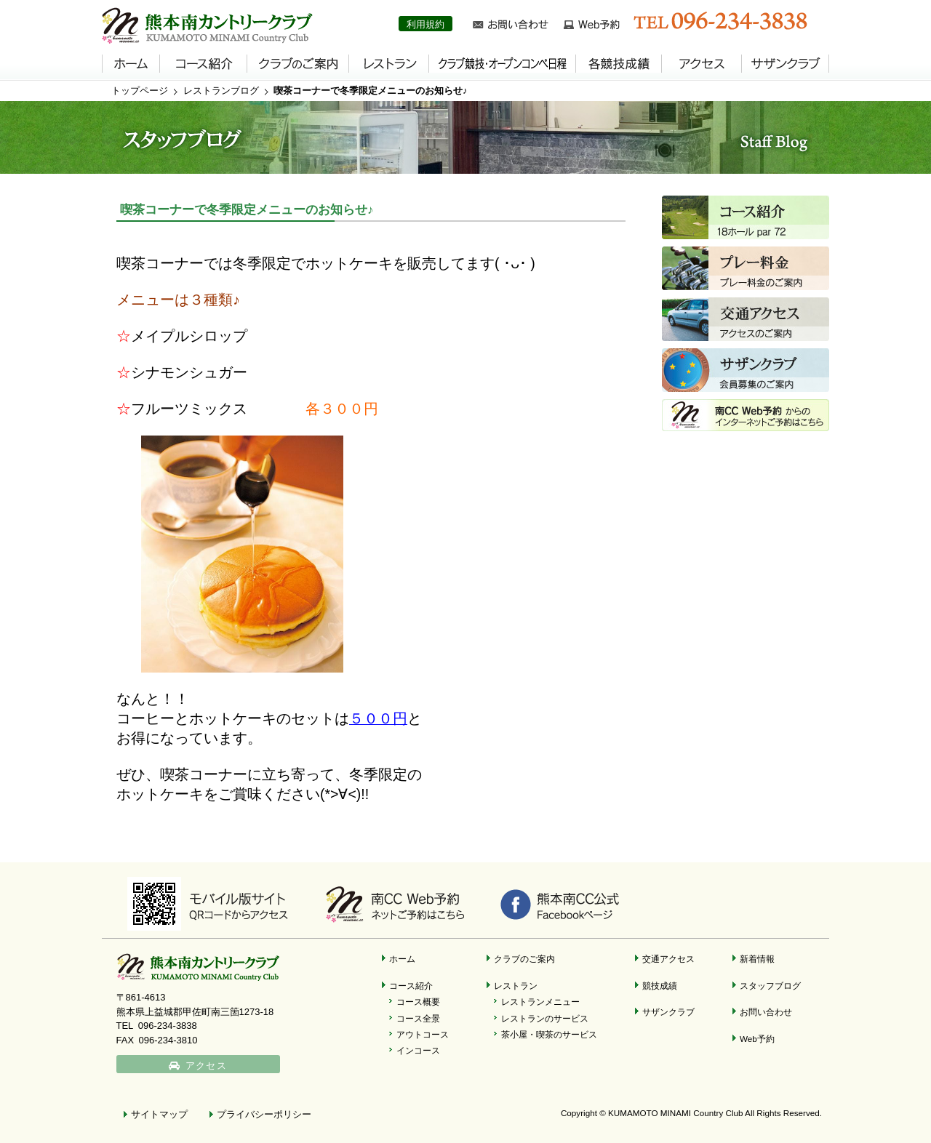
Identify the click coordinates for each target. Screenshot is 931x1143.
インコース (418, 1050)
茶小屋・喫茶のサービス (549, 1034)
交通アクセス (668, 958)
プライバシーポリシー (264, 1114)
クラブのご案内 (524, 958)
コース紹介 (411, 985)
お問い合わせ (766, 1011)
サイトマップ (159, 1114)
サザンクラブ (668, 1011)
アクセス (206, 1065)
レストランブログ (221, 90)
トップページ (139, 90)
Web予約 (757, 1038)
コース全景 (418, 1018)
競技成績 (659, 985)
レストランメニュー (540, 1001)
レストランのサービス (544, 1018)
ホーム (402, 958)
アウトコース (422, 1034)
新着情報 (757, 958)
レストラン (516, 985)
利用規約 (425, 24)
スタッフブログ (770, 985)
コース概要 (418, 1001)
